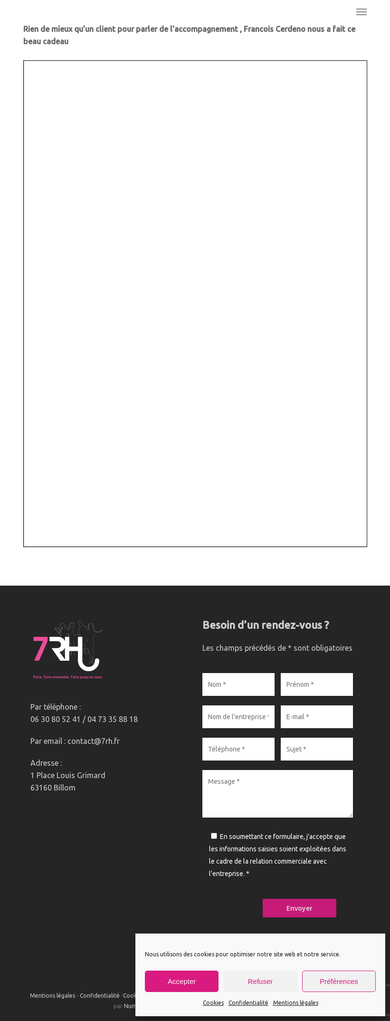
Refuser (260, 981)
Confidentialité (248, 1003)
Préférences (339, 981)
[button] (361, 11)
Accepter (182, 981)
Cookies (213, 1003)
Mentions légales (295, 1003)
